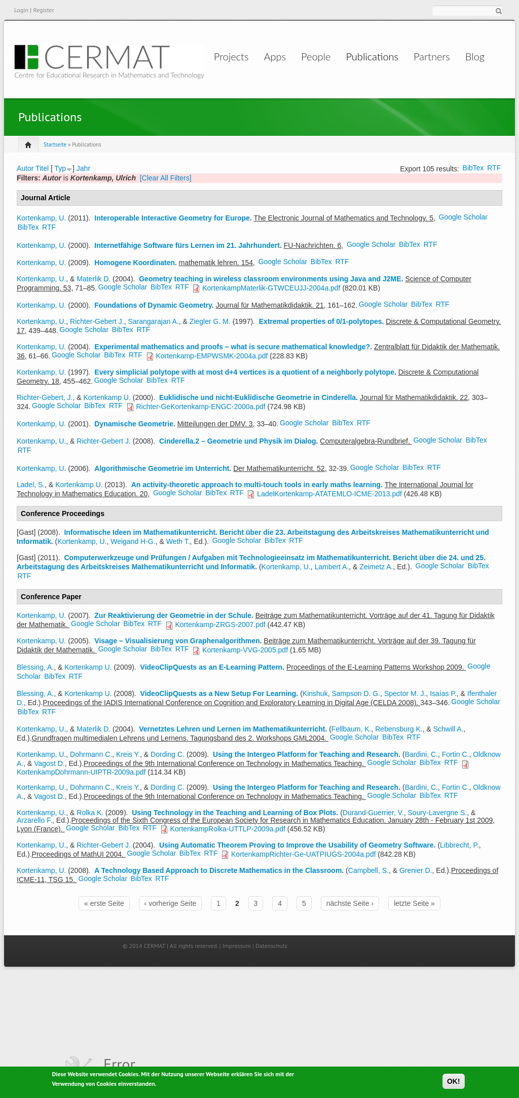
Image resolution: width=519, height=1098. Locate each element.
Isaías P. (443, 693)
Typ (60, 168)
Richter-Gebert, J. (44, 397)
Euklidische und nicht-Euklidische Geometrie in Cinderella (257, 397)
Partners (425, 56)
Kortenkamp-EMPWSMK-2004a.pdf (212, 356)
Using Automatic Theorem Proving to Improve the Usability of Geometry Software (296, 845)
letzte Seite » (414, 903)
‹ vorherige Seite (170, 903)
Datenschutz (271, 945)
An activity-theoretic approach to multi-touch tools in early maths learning (256, 485)
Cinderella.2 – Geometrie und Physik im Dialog (237, 441)
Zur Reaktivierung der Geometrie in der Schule (172, 615)
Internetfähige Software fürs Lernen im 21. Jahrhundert (187, 245)
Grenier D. (415, 870)
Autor (25, 168)
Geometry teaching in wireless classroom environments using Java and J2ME (270, 279)
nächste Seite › (350, 903)
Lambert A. (332, 567)
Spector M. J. (405, 693)
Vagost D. (49, 763)
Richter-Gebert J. (97, 321)
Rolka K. (90, 813)
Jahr (83, 168)
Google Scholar (463, 217)
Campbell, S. (368, 870)
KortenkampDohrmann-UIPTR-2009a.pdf (81, 772)
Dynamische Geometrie (133, 424)
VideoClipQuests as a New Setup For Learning (218, 693)
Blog (468, 56)
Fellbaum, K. (351, 729)
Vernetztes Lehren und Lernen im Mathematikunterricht (232, 729)
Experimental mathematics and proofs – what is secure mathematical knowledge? (232, 347)
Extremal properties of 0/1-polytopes (320, 321)
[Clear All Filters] (166, 178)
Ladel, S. (31, 485)
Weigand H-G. (132, 541)
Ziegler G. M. (210, 321)
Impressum (237, 945)
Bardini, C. (421, 754)
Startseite (55, 144)
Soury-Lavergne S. (437, 813)
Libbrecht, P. (459, 845)
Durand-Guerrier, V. (373, 813)
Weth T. (178, 541)
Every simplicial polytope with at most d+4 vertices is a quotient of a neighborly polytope (244, 372)
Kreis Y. (128, 754)
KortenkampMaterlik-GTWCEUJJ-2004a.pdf (271, 288)
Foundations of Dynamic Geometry (153, 305)
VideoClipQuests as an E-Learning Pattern (211, 667)
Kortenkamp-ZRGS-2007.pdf (220, 624)
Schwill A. (448, 729)
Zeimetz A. (376, 567)
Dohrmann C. (91, 754)
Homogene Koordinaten (134, 263)
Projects (203, 56)
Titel (42, 168)
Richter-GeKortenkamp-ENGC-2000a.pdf (200, 406)
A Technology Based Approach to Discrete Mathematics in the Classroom (218, 870)
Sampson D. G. (355, 693)
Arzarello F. (34, 820)
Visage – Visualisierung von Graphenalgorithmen (177, 641)
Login (21, 10)
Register (43, 10)
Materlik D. (93, 279)
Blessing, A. (35, 667)
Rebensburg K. (398, 729)
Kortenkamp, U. (41, 218)
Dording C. (167, 754)
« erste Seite (104, 903)
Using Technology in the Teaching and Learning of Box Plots (234, 813)
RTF (494, 168)
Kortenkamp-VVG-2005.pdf (245, 650)
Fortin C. (455, 754)
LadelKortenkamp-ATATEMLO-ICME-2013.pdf (329, 494)
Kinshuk (315, 693)
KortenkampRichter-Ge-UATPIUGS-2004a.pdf (303, 854)
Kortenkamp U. (107, 397)
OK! (453, 1082)
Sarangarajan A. (153, 321)
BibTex (473, 168)
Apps (257, 56)
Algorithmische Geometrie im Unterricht (161, 468)
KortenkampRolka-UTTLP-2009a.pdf (227, 829)
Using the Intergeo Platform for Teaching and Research (305, 754)
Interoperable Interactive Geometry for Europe (172, 218)
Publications (366, 56)
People (308, 56)
